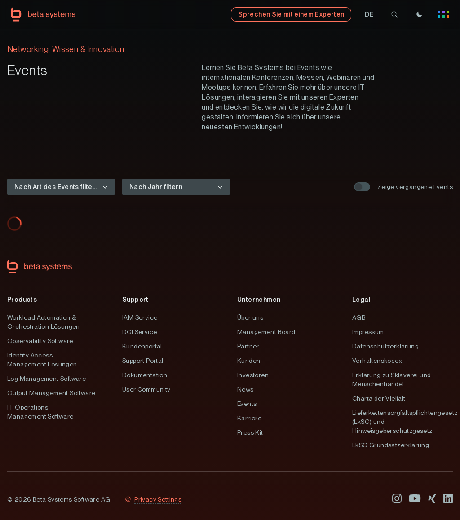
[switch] (362, 186)
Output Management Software (51, 393)
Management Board (266, 331)
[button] (369, 14)
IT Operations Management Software (40, 412)
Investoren (253, 375)
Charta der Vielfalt (379, 398)
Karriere (249, 418)
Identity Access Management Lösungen (42, 360)
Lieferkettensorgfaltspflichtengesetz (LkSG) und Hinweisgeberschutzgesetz (402, 421)
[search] (394, 14)
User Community (146, 389)
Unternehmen (258, 299)
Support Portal (143, 360)
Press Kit (250, 432)
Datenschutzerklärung (385, 346)
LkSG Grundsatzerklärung (390, 445)
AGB (358, 317)
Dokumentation (144, 375)
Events (247, 403)
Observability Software (40, 340)
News (245, 389)
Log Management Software (46, 378)
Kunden (248, 360)
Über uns (250, 317)
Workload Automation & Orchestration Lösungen (43, 322)
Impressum (368, 331)
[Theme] (419, 14)
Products (22, 299)
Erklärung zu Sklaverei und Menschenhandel (391, 379)
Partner (248, 346)
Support (135, 299)
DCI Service (139, 331)
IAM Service (139, 317)
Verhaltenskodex (377, 360)
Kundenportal (142, 346)
